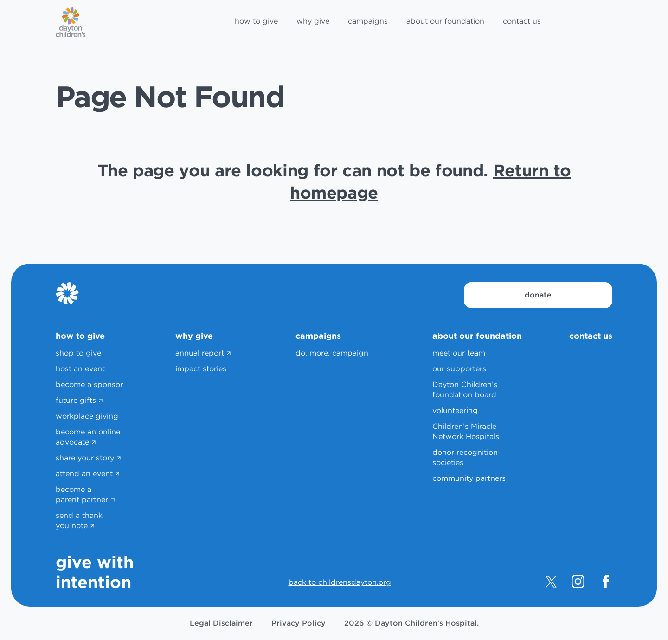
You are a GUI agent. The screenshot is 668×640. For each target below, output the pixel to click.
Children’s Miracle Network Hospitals (465, 431)
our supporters (459, 368)
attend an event (84, 473)
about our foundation (445, 21)
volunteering (455, 410)
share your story (85, 457)
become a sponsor (89, 384)
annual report (199, 353)
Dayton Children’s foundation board (464, 389)
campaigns (368, 21)
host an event (80, 368)
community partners (469, 478)
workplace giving (87, 416)
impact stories (200, 368)
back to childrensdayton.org (340, 582)
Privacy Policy (298, 623)
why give (312, 21)
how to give (256, 21)
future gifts (76, 400)
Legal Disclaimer (221, 623)
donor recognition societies (465, 457)
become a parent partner (82, 494)
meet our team (458, 353)
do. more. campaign (331, 353)
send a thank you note (79, 520)
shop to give (78, 353)
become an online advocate (88, 436)
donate (538, 295)
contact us (522, 21)
